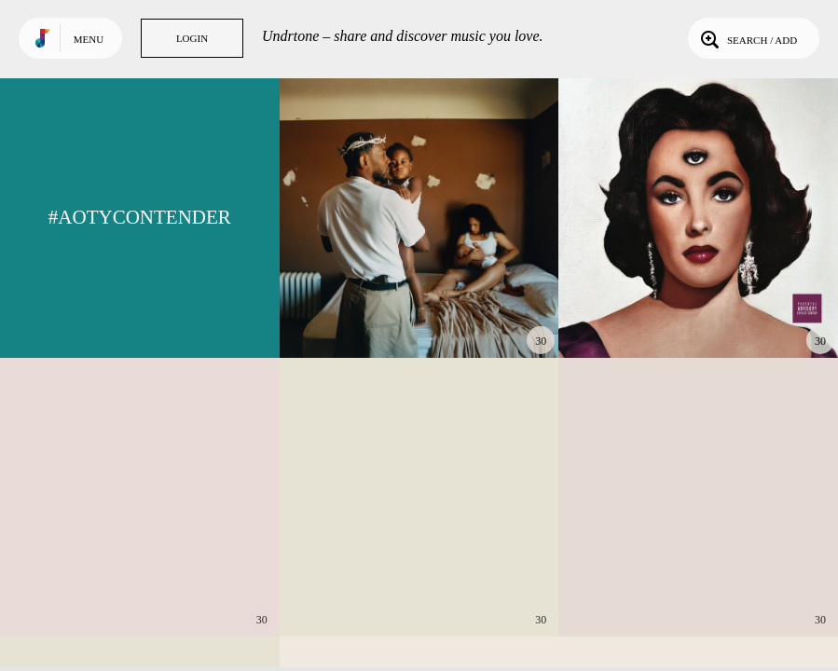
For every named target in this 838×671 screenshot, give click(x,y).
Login (192, 38)
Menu (88, 39)
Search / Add (747, 38)
